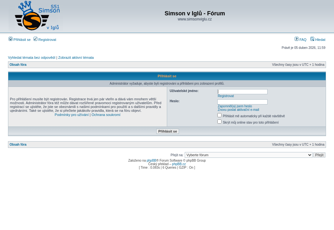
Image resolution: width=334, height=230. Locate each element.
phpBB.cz (179, 164)
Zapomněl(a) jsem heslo (235, 106)
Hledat (317, 40)
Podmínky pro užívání (72, 115)
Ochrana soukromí (105, 115)
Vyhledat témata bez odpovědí (31, 57)
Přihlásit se (20, 40)
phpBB (151, 160)
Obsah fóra (18, 64)
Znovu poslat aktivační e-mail (238, 109)
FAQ (301, 40)
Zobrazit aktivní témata (76, 57)
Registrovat (45, 40)
